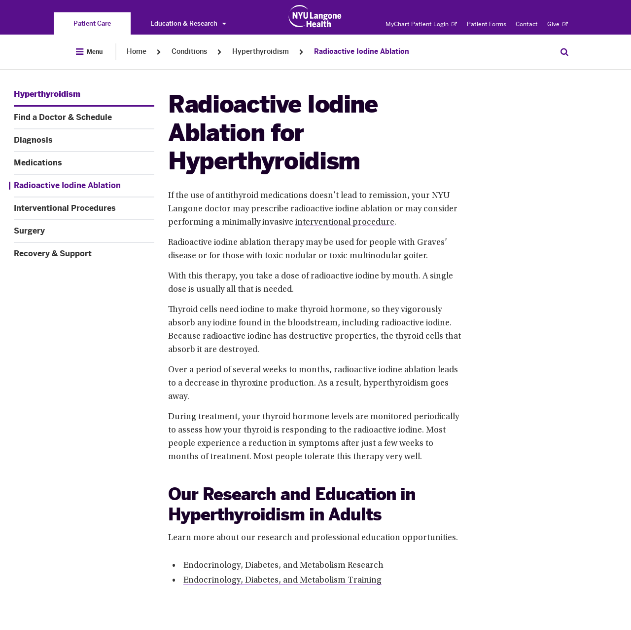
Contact (527, 24)
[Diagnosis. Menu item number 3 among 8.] (84, 140)
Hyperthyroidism (260, 51)
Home (136, 51)
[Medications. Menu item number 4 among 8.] (84, 163)
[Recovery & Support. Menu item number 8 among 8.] (84, 254)
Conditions (189, 51)
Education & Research (188, 23)
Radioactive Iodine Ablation (361, 51)
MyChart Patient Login (421, 24)
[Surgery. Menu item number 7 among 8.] (84, 231)
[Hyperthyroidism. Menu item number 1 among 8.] (47, 94)
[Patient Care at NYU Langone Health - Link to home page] (315, 16)
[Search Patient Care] (564, 52)
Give (557, 24)
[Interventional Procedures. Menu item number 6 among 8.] (84, 208)
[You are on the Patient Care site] (92, 23)
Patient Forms (486, 24)
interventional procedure (344, 222)
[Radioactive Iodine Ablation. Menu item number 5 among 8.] (81, 186)
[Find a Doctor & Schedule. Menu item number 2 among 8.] (84, 117)
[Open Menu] (89, 52)
